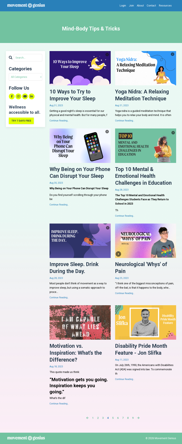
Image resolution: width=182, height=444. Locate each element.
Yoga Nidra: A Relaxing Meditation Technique (142, 95)
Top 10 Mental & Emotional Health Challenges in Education (143, 176)
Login (123, 5)
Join (131, 5)
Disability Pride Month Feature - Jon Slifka (141, 349)
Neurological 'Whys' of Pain (141, 267)
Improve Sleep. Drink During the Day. (74, 267)
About (140, 5)
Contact (151, 5)
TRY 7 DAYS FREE (21, 120)
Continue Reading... (59, 120)
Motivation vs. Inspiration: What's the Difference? (76, 353)
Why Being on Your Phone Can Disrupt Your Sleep (80, 172)
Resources (165, 5)
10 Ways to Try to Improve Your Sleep (72, 95)
